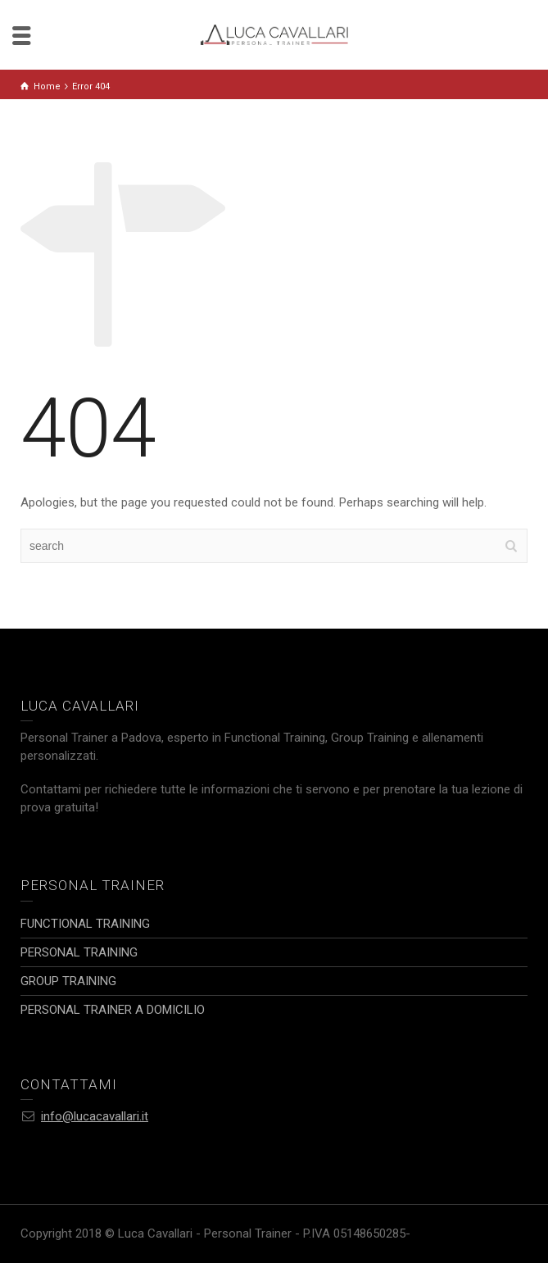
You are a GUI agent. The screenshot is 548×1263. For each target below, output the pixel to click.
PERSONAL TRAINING (79, 952)
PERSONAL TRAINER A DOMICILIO (112, 1009)
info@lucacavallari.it (94, 1116)
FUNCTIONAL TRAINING (85, 923)
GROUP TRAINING (68, 981)
